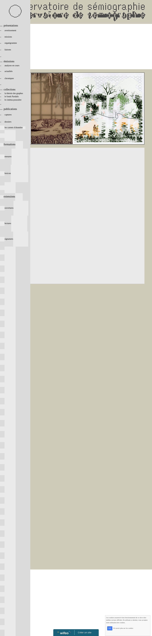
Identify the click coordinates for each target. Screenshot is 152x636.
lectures (13, 223)
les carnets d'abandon (12, 127)
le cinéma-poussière (14, 100)
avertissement (13, 30)
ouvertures (14, 208)
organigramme (13, 43)
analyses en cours (13, 65)
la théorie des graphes (11, 93)
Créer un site (84, 632)
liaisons (14, 50)
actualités (13, 71)
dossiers (12, 122)
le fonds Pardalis (12, 96)
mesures (14, 156)
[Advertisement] (76, 46)
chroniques (14, 78)
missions (13, 37)
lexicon (14, 173)
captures (13, 115)
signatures (14, 239)
